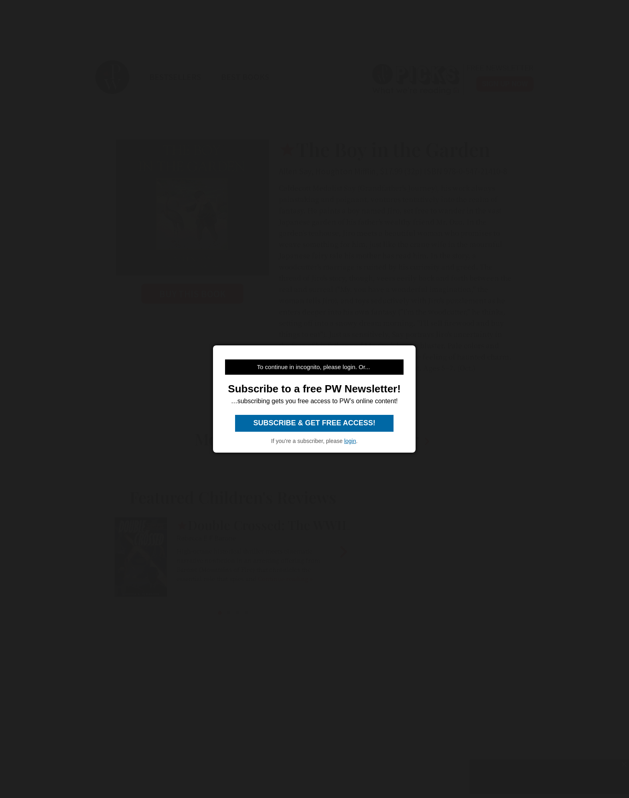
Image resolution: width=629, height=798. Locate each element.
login (350, 441)
